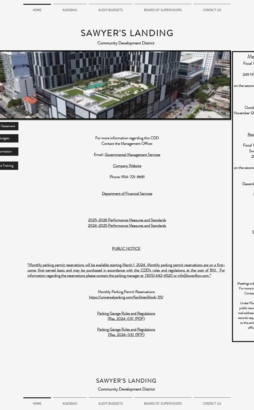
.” (210, 275)
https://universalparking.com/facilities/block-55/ (126, 297)
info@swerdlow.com (193, 275)
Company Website (127, 166)
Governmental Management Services (132, 154)
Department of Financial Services (127, 193)
